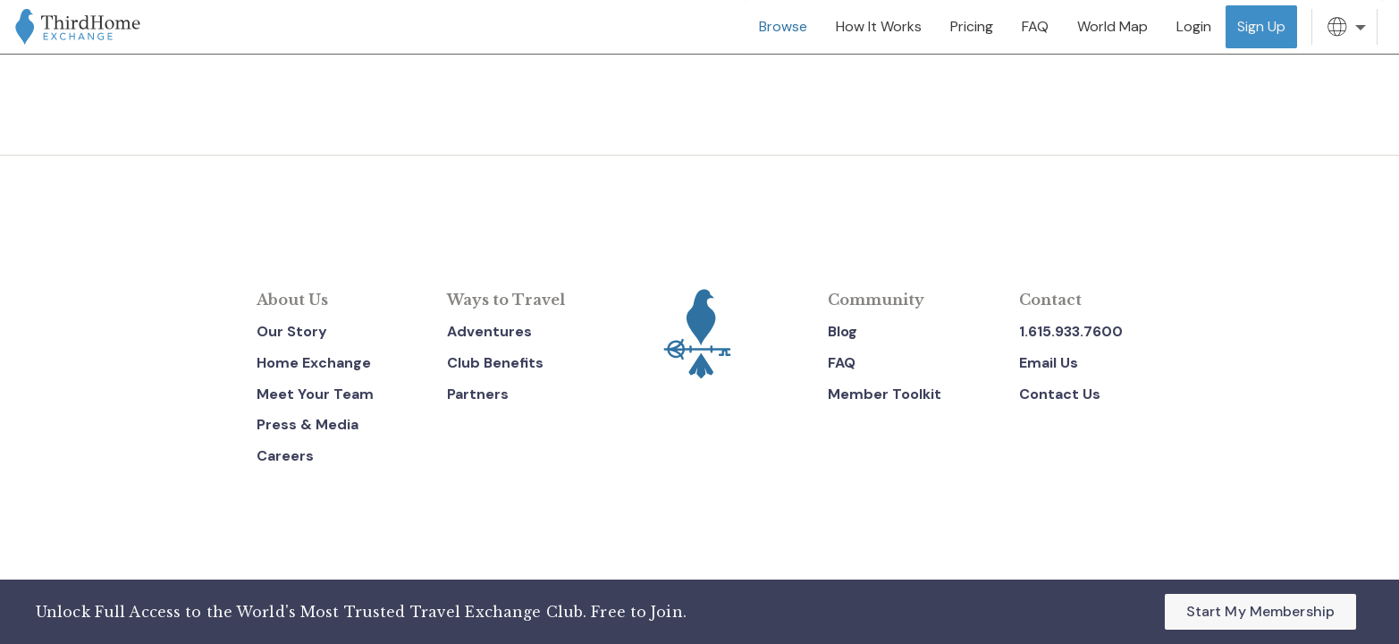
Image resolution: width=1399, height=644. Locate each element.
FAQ (841, 362)
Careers (285, 455)
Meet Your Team (315, 394)
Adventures (489, 331)
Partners (478, 394)
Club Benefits (495, 362)
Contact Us (1059, 394)
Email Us (1048, 362)
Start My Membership (1260, 611)
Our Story (292, 331)
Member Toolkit (884, 394)
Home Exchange (314, 362)
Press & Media (307, 424)
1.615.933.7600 (1071, 331)
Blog (842, 331)
